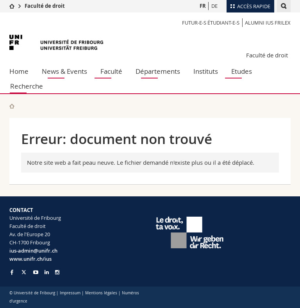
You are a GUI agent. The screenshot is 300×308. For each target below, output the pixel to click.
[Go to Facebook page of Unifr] (11, 272)
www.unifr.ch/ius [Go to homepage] (30, 258)
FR (203, 5)
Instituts (205, 71)
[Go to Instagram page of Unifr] (57, 272)
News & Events (64, 71)
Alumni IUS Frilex (268, 22)
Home (19, 71)
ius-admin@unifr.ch (33, 250)
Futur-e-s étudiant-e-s (210, 22)
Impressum (70, 293)
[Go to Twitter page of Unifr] (24, 272)
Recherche (26, 86)
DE (214, 5)
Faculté (111, 71)
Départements (158, 71)
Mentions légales (101, 293)
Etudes (241, 71)
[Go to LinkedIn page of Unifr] (47, 272)
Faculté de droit (45, 5)
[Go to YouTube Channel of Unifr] (35, 272)
